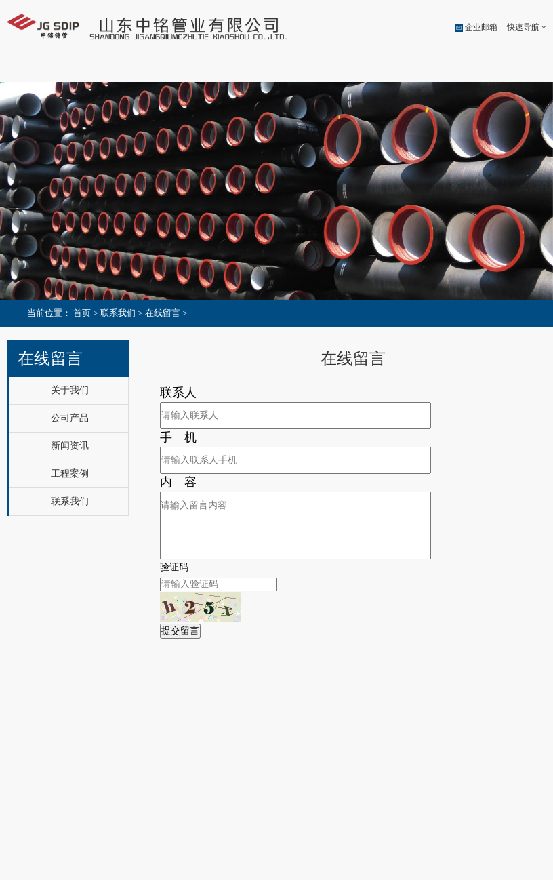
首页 (82, 313)
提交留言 (180, 630)
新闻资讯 (309, 69)
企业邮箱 (481, 27)
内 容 (178, 481)
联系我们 (486, 69)
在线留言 (162, 313)
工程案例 (397, 69)
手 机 (178, 436)
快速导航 (523, 27)
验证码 (174, 566)
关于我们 (132, 69)
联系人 (178, 392)
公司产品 (221, 69)
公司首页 (44, 69)
